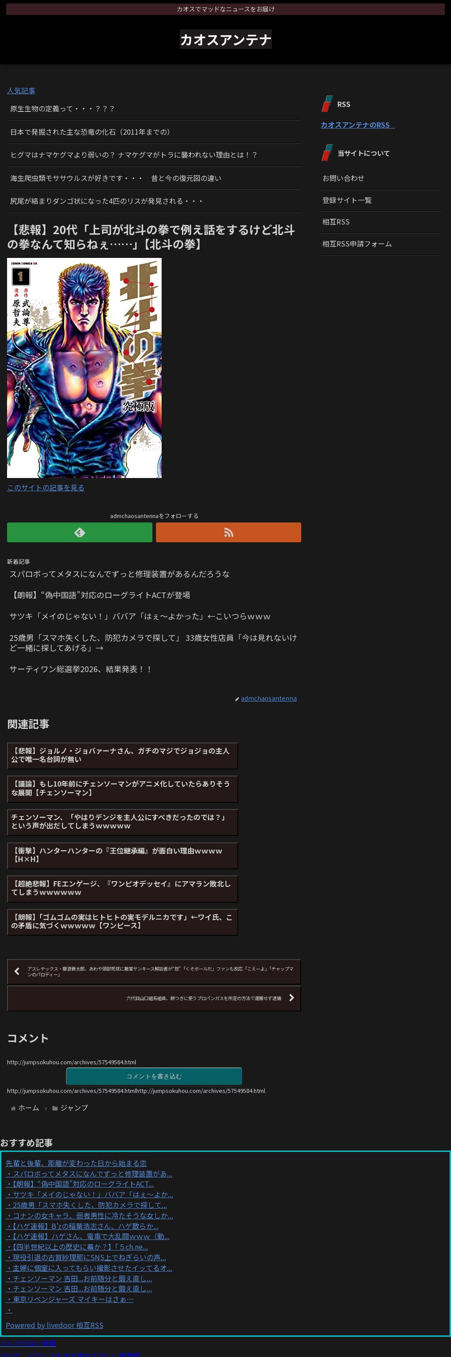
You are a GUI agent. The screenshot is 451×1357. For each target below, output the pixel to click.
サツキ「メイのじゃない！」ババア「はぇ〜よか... (93, 1128)
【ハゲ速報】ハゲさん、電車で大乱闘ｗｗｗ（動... (91, 1170)
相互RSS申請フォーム (357, 243)
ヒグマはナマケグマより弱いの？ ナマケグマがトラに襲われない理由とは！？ (134, 154)
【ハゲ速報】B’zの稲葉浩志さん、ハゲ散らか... (86, 1160)
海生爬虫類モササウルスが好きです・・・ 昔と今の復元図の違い (116, 178)
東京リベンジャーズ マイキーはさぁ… (73, 1233)
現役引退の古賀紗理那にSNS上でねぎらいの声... (89, 1191)
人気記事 (21, 90)
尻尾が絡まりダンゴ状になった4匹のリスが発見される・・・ (107, 200)
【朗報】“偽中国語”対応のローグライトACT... (83, 1117)
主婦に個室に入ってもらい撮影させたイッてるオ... (92, 1201)
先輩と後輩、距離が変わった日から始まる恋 (76, 1097)
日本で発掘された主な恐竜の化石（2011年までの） (92, 131)
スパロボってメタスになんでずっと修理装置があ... (92, 1107)
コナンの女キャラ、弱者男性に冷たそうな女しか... (93, 1149)
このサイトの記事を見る (46, 487)
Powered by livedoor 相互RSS (55, 1259)
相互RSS (336, 221)
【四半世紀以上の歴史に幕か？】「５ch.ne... (80, 1180)
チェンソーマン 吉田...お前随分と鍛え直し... (82, 1212)
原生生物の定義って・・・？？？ (62, 108)
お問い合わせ (343, 178)
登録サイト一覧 (347, 200)
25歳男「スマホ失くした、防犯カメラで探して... (90, 1138)
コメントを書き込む (154, 1009)
